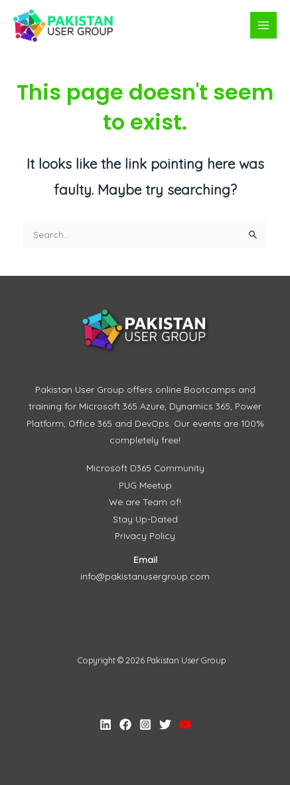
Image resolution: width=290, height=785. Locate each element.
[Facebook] (125, 724)
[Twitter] (165, 724)
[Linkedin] (105, 724)
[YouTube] (185, 724)
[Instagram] (145, 724)
